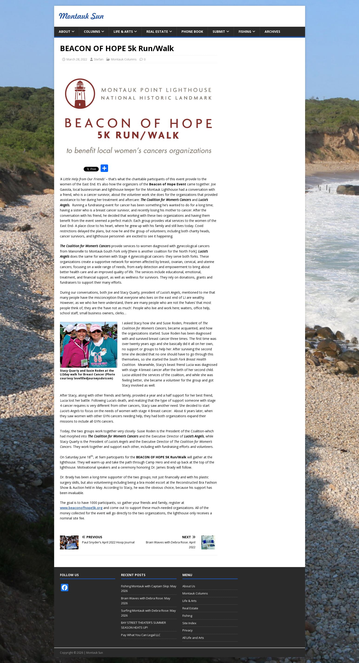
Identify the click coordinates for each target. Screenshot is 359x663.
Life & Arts (123, 31)
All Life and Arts (193, 638)
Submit (219, 31)
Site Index (189, 623)
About (64, 31)
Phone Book (192, 31)
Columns (92, 31)
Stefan (98, 59)
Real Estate (157, 31)
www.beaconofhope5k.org (81, 507)
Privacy (187, 630)
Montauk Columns (124, 59)
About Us (188, 586)
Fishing (245, 31)
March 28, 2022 (76, 59)
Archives (272, 31)
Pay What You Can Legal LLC (140, 635)
